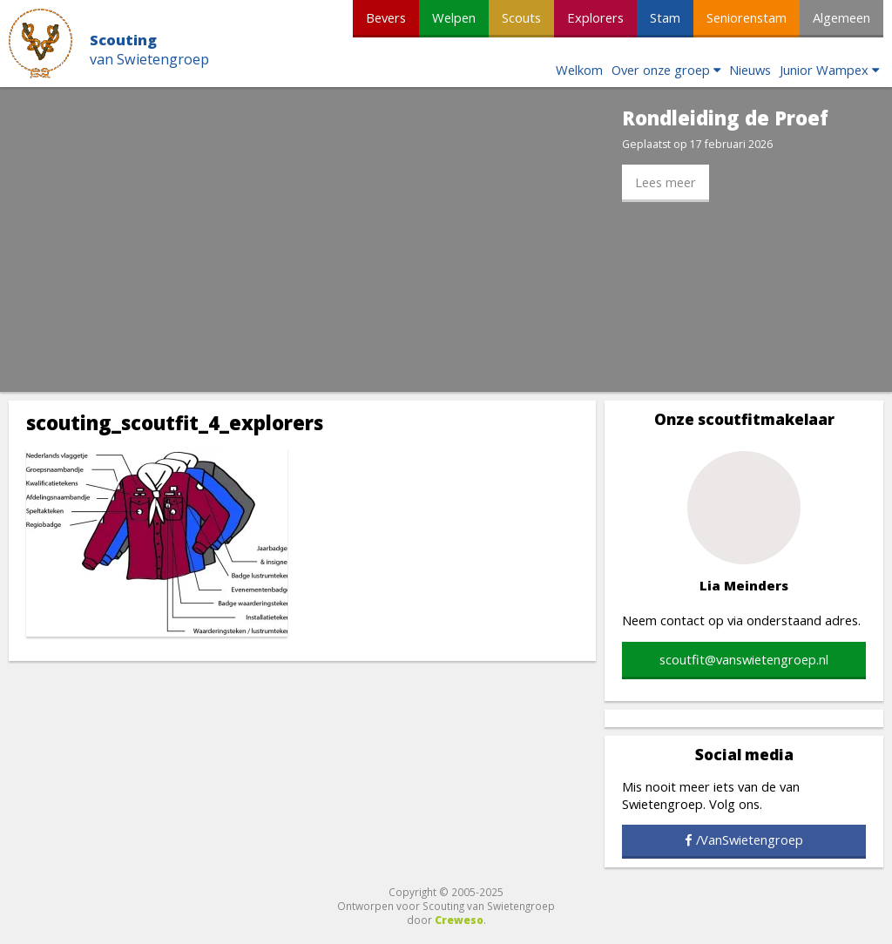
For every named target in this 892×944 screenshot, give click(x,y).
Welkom (579, 69)
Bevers (386, 17)
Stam (665, 17)
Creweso (459, 920)
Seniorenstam (746, 17)
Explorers (595, 17)
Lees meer (665, 182)
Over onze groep (661, 69)
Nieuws (750, 69)
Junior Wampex (824, 69)
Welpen (454, 17)
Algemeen (841, 17)
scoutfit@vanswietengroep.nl (743, 659)
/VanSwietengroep (749, 839)
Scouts (521, 17)
